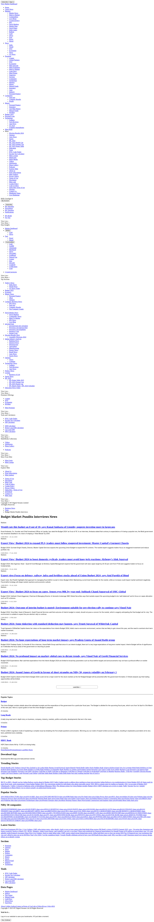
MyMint (12, 112)
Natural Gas (13, 257)
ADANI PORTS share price (34, 809)
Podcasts (12, 167)
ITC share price (52, 815)
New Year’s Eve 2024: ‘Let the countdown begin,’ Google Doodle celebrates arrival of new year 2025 (61, 835)
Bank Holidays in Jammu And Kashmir (73, 769)
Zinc (10, 261)
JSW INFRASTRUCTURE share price (14, 797)
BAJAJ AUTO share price (111, 809)
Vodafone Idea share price (12, 800)
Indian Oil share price (130, 797)
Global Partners (14, 60)
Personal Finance (15, 94)
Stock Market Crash (15, 773)
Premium (8, 56)
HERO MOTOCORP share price (118, 813)
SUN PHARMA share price (23, 819)
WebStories (13, 163)
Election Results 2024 (16, 133)
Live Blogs (13, 19)
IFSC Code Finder (15, 152)
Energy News (13, 350)
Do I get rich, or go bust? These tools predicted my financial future (83, 831)
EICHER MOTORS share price (14, 813)
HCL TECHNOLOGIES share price (61, 813)
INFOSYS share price (85, 815)
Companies (13, 79)
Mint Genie (9, 460)
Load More (77, 687)
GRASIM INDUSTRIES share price (37, 813)
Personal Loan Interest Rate (18, 328)
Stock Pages (13, 28)
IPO (10, 22)
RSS (53, 906)
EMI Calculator (10, 426)
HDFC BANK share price (82, 813)
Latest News (9, 9)
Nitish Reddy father (83, 768)
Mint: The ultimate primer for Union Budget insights (70, 786)
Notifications (9, 212)
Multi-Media (13, 159)
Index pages (13, 30)
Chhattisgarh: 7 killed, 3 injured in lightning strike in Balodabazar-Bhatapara (26, 786)
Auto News (13, 137)
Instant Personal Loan (93, 769)
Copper (11, 259)
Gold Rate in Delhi (45, 771)
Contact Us (13, 191)
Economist (12, 50)
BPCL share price (22, 811)
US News (12, 54)
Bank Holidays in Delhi (32, 769)
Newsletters (9, 208)
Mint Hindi (8, 129)
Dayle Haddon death (96, 768)
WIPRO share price (35, 820)
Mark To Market (14, 318)
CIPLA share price (71, 811)
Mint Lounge (13, 156)
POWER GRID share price (105, 817)
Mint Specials (13, 66)
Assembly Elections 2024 (17, 337)
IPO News (12, 303)
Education (12, 148)
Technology (13, 81)
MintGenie (12, 157)
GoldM (11, 246)
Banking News (14, 341)
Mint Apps (8, 495)
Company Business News (13, 302)
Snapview (12, 75)
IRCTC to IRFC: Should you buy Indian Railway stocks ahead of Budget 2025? (27, 782)
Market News (13, 13)
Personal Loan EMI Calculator (28, 771)
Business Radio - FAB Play (124, 771)
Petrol (11, 39)
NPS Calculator (10, 431)
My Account (5, 200)
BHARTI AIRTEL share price (38, 811)
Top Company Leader (16, 309)
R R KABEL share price (35, 797)
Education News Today (12, 388)
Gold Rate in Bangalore (60, 771)
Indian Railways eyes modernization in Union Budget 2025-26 (121, 782)
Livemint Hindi (130, 768)
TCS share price (38, 819)
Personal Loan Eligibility (17, 329)
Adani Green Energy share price (82, 798)
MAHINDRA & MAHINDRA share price (18, 817)
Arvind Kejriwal (59, 768)
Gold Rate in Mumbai (107, 771)
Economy (8, 292)
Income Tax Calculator (16, 154)
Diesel (11, 41)
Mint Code (8, 482)
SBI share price (9, 819)
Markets (7, 11)
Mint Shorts (29, 750)
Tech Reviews (14, 122)
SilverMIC (12, 253)
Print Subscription (11, 473)
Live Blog (12, 322)
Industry (12, 92)
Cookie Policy (14, 184)
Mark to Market (14, 15)
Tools (11, 150)
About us (12, 171)
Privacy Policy (14, 176)
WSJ (10, 49)
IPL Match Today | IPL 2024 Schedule (22, 386)
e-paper (11, 58)
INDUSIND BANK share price (67, 815)
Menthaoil (12, 250)
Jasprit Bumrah (71, 768)
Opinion (12, 135)
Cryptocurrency (14, 20)
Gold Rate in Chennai (75, 771)
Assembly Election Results (142, 771)
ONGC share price (90, 817)
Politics (7, 853)
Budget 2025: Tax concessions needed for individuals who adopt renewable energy (62, 784)
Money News (9, 294)
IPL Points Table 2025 (16, 380)
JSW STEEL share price (101, 815)
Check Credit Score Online (110, 769)
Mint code (12, 182)
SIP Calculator (10, 422)
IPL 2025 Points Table (16, 146)
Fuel (10, 37)
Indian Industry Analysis (13, 339)
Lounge (7, 373)
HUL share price (117, 797)
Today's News (9, 283)
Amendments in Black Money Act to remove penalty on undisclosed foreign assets (28, 788)
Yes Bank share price (88, 797)
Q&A (11, 298)
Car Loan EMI (10, 430)
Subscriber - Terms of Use (13, 490)
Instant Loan (13, 333)
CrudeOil (12, 265)
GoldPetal (12, 255)
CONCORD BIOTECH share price (54, 797)
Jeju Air (122, 768)
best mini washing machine (80, 773)
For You (7, 217)
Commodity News (15, 316)
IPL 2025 (12, 141)
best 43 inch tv (95, 773)
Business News (10, 508)
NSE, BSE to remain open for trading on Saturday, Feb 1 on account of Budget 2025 (119, 784)
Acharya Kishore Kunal (111, 768)
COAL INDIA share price (85, 811)
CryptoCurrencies (11, 272)
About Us (8, 471)
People (11, 101)
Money (11, 84)
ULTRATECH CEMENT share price (16, 820)
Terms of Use (13, 178)
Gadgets (12, 120)
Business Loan (14, 331)
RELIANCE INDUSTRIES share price (127, 817)
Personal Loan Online (30, 773)
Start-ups (12, 97)
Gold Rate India (43, 773)
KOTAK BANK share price (118, 815)
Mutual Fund (9, 861)
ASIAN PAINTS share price (76, 809)
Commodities (13, 17)
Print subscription (15, 172)
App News (12, 124)
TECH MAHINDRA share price (111, 819)
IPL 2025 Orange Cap (16, 144)
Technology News (11, 363)
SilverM (12, 263)
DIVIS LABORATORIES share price (106, 811)
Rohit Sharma (49, 768)
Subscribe (5, 2)
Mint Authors (13, 174)
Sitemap (12, 189)
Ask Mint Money (15, 109)
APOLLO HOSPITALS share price (55, 809)
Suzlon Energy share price (133, 798)
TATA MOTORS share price (53, 819)
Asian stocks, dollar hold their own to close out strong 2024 (104, 833)
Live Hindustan (14, 195)
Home (7, 7)
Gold (10, 34)
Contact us (19, 906)
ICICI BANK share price (38, 815)
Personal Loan (10, 116)
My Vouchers (9, 210)
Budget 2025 (9, 114)
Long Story (13, 71)
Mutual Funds (13, 86)
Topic (7, 510)
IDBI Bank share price (73, 797)
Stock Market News (11, 313)
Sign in (11, 2)
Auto (10, 90)
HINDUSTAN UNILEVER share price (17, 815)
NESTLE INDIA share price (74, 817)
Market (7, 851)
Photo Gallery (13, 165)
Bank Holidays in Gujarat (15, 769)
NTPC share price (59, 817)
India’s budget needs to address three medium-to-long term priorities (77, 782)
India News (13, 285)
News (7, 43)
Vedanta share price (143, 797)
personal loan (9, 324)
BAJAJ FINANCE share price (130, 809)
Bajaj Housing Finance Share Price (73, 800)
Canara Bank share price (63, 798)
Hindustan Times (14, 193)
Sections (12, 77)
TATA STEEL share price (71, 819)
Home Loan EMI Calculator (14, 428)
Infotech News (14, 343)
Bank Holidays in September (49, 769)
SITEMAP (8, 492)
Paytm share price (27, 798)
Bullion (11, 32)
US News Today (14, 288)
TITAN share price (128, 819)
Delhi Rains (67, 773)
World (11, 47)
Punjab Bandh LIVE (7, 768)
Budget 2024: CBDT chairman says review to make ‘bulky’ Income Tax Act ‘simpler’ (116, 786)
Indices (7, 893)
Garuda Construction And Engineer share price (100, 800)
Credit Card (5, 773)
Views (11, 359)
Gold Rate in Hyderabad (91, 771)
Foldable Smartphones (16, 127)
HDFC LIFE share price (99, 813)
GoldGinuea (13, 266)
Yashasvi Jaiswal (20, 768)
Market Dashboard (11, 228)
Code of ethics (14, 186)
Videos (11, 161)
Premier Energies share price (52, 800)
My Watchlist (9, 206)
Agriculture (13, 346)
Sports (11, 139)
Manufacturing (14, 348)
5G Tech (12, 126)
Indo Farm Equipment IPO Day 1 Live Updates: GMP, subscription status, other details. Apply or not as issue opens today (41, 829)
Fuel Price (8, 903)
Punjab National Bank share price (44, 798)
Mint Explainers (14, 67)
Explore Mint (13, 169)
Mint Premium (10, 408)
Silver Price (9, 901)
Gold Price (8, 899)
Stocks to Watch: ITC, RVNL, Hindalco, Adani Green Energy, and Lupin (36, 831)
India (11, 45)
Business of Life (14, 374)
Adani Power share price (103, 797)
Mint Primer (13, 73)
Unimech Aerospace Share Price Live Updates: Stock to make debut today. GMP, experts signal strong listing (47, 833)
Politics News (9, 371)
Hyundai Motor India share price (127, 800)
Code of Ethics (37, 906)
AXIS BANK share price (94, 809)
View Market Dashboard (9, 4)
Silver (11, 35)
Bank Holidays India (56, 773)
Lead (10, 268)
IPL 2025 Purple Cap (16, 142)
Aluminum (12, 248)
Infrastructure (13, 344)
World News (13, 286)
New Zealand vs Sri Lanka (35, 768)
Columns (12, 361)
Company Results (15, 99)
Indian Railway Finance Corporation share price (109, 798)
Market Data (13, 26)
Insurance (12, 88)
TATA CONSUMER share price (90, 819)
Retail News (13, 352)
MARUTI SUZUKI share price (42, 817)
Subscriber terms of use (17, 187)
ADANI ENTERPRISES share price (13, 809)
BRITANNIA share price (56, 811)
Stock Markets (14, 24)
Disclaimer (12, 180)
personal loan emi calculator (18, 326)
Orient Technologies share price (32, 800)
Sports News (13, 356)
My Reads (8, 216)
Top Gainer (8, 895)
